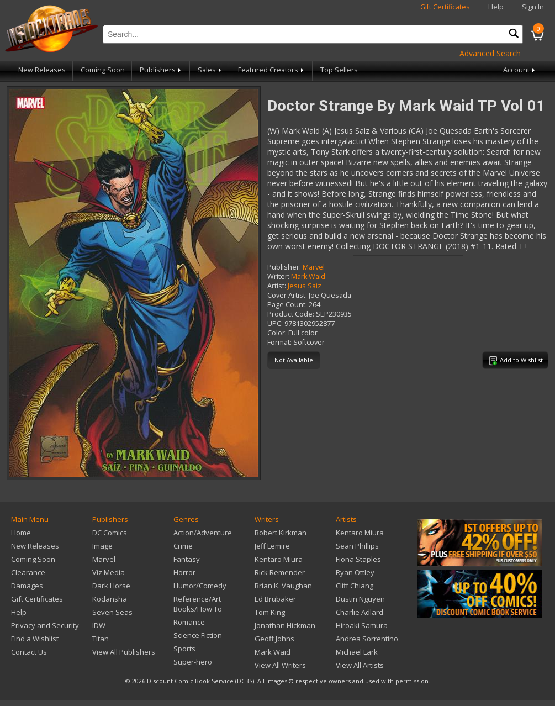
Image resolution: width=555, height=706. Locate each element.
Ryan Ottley (355, 572)
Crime (183, 546)
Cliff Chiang (354, 586)
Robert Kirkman (280, 533)
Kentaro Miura (279, 559)
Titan (100, 639)
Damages (27, 586)
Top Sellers (339, 70)
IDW (98, 625)
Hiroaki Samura (362, 625)
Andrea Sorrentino (367, 639)
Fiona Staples (358, 559)
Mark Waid (308, 276)
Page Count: (287, 304)
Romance (189, 622)
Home (21, 533)
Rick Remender (280, 572)
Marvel (314, 267)
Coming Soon (103, 70)
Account (520, 70)
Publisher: (284, 267)
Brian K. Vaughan (283, 586)
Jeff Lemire (272, 546)
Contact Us (29, 652)
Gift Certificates (445, 7)
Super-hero (192, 662)
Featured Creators (271, 70)
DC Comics (109, 533)
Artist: (276, 286)
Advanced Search (490, 53)
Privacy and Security (45, 625)
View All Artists (360, 665)
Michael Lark (357, 652)
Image (102, 546)
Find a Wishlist (35, 639)
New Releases (42, 70)
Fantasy (186, 559)
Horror (184, 572)
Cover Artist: (287, 295)
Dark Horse (111, 586)
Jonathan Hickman (285, 625)
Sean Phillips (357, 546)
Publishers (161, 70)
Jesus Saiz (304, 286)
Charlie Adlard (359, 612)
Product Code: (290, 314)
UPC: (275, 323)
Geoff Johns (274, 639)
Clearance (28, 572)
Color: (277, 333)
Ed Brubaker (275, 599)
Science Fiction (197, 635)
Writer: (278, 276)
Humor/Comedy (199, 586)
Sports (184, 649)
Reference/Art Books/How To (197, 604)
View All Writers (280, 665)
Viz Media (108, 572)
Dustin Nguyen (360, 599)
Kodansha (109, 599)
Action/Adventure (202, 533)
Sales (210, 70)
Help (496, 7)
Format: (279, 342)
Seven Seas (112, 612)
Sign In (533, 7)
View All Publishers (123, 652)
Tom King (270, 612)
